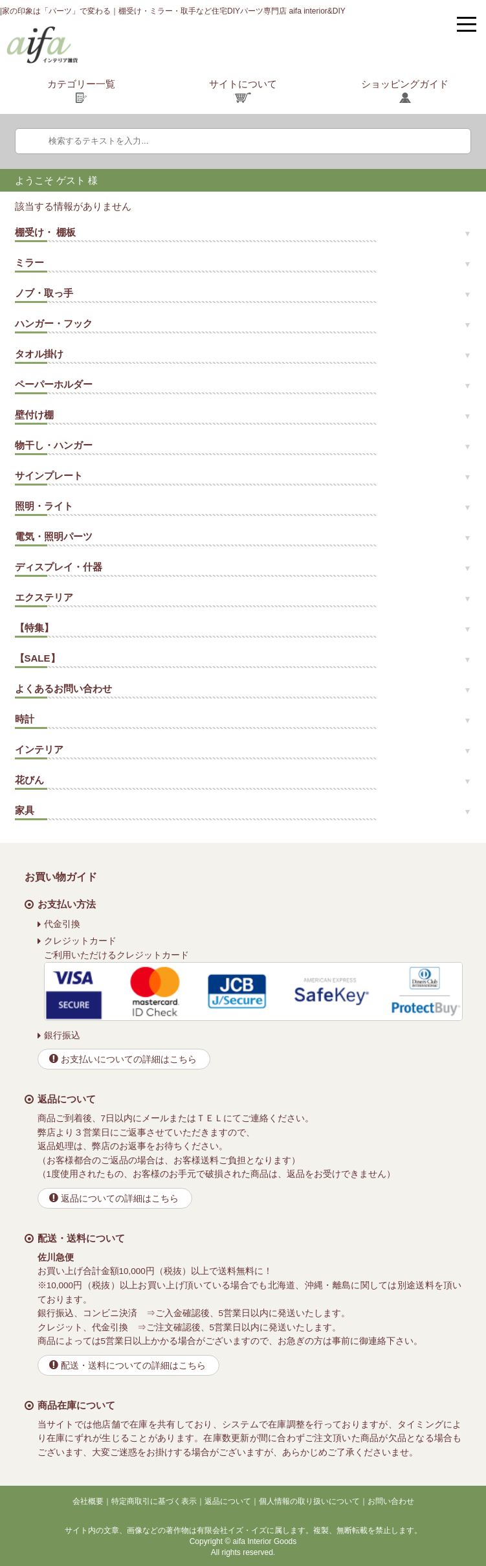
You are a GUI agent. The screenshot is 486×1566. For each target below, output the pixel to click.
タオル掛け (39, 353)
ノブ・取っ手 (44, 292)
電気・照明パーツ (54, 536)
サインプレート (49, 475)
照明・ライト (44, 505)
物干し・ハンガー (54, 445)
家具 (24, 810)
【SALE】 (37, 658)
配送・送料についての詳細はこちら (133, 1365)
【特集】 (34, 627)
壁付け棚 (34, 414)
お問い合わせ (391, 1501)
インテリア (39, 749)
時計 (24, 718)
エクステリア (44, 597)
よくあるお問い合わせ (63, 688)
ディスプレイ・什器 (58, 566)
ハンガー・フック (54, 323)
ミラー (29, 262)
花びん (29, 779)
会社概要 (88, 1501)
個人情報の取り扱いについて (309, 1501)
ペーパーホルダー (54, 384)
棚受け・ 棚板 (45, 232)
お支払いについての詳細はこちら (129, 1059)
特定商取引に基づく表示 (154, 1501)
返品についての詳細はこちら (120, 1198)
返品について (227, 1501)
